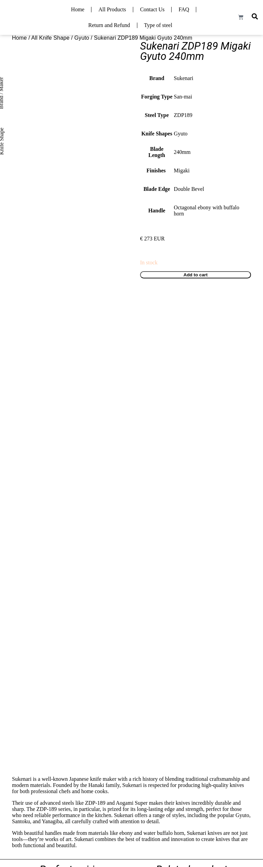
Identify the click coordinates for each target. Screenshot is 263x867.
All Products (112, 9)
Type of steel (158, 25)
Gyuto (81, 38)
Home (77, 9)
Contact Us (152, 9)
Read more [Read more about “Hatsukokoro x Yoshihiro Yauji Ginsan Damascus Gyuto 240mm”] (158, 671)
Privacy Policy (236, 824)
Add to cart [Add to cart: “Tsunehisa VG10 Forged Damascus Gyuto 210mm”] (158, 528)
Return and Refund (109, 25)
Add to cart (196, 274)
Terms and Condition (197, 824)
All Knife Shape (50, 38)
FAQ (183, 9)
